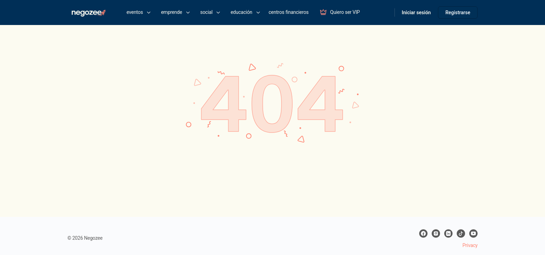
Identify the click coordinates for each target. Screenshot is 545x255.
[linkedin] (448, 233)
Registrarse (457, 12)
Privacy (470, 245)
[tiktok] (461, 233)
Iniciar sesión (416, 12)
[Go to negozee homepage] (88, 12)
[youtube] (473, 233)
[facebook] (423, 233)
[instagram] (436, 233)
